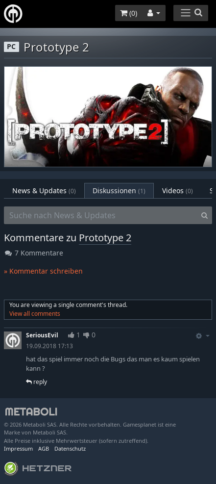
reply (36, 382)
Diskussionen (119, 190)
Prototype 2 (105, 237)
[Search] (204, 215)
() (128, 13)
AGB (43, 448)
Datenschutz (70, 448)
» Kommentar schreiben (43, 271)
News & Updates (44, 190)
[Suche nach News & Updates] (100, 215)
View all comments (34, 313)
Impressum (18, 448)
